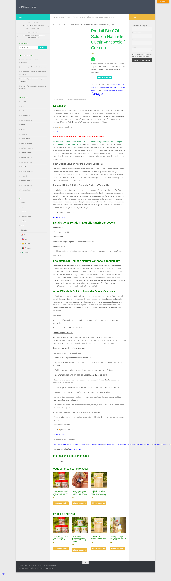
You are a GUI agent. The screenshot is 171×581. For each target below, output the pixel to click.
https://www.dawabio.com (61, 445)
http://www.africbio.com (160, 445)
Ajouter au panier (105, 77)
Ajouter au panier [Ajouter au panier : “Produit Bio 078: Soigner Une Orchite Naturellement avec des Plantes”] (115, 553)
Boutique (23, 221)
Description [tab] (58, 100)
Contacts (23, 212)
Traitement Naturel (26, 190)
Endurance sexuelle (26, 120)
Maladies (23, 167)
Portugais (26, 248)
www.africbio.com (75, 426)
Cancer (23, 106)
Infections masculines (27, 148)
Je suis (134, 47)
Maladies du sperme (26, 171)
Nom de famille (136, 33)
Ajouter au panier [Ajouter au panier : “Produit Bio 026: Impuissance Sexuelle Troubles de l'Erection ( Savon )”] (77, 555)
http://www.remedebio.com (127, 445)
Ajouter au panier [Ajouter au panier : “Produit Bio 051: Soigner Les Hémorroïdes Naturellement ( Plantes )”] (96, 506)
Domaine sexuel (25, 115)
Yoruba (25, 253)
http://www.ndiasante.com (144, 445)
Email (133, 40)
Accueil (55, 25)
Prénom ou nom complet (139, 26)
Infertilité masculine (26, 157)
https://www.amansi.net (94, 445)
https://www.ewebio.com (78, 445)
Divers (22, 111)
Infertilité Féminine (26, 153)
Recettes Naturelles (26, 185)
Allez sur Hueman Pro (46, 574)
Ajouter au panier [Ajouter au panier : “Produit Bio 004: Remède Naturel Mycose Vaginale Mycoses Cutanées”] (59, 506)
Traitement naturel (111, 17)
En (24, 239)
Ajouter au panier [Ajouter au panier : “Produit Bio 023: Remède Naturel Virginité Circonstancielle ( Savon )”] (59, 553)
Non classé (24, 176)
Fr (23, 235)
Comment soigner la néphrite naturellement (33, 67)
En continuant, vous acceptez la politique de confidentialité (142, 55)
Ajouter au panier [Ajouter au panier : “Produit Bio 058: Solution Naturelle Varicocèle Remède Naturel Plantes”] (77, 506)
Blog (22, 207)
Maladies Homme (59, 17)
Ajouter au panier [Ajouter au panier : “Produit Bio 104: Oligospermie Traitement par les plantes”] (96, 553)
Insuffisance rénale (26, 162)
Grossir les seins (25, 139)
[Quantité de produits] (94, 78)
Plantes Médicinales (73, 17)
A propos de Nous (26, 216)
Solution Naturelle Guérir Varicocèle (114, 91)
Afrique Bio (24, 230)
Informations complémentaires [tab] (75, 100)
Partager (97, 94)
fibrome (23, 129)
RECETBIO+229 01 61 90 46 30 (28, 7)
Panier (22, 225)
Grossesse (24, 134)
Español (26, 244)
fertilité (23, 125)
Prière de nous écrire (59, 132)
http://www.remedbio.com (111, 445)
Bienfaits (23, 101)
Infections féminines (26, 143)
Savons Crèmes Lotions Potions (92, 17)
